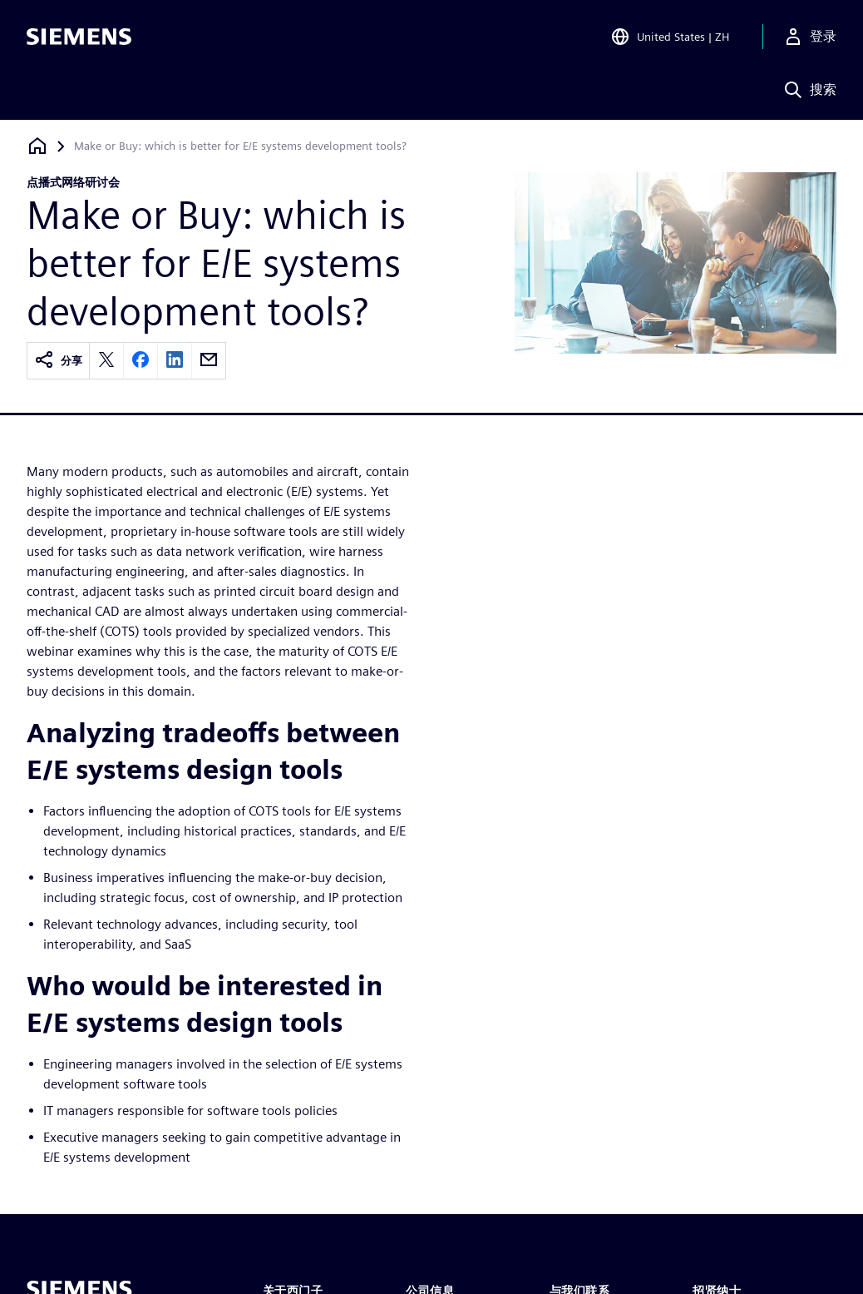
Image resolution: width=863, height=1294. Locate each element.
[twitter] (106, 361)
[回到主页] (37, 146)
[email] (208, 361)
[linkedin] (174, 361)
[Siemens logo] (79, 36)
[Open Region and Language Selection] (670, 36)
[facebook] (140, 361)
